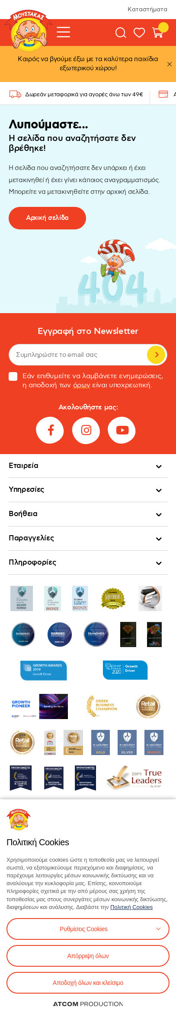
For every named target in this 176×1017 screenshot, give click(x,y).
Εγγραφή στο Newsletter (88, 331)
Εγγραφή (156, 355)
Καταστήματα (147, 9)
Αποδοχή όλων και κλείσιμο (88, 982)
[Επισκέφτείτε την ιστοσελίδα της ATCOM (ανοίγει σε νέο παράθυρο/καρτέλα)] (88, 1004)
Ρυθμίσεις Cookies (83, 928)
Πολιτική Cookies (131, 907)
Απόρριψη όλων (88, 955)
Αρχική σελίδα (47, 218)
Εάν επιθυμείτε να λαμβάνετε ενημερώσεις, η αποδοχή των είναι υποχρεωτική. (86, 380)
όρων (81, 385)
